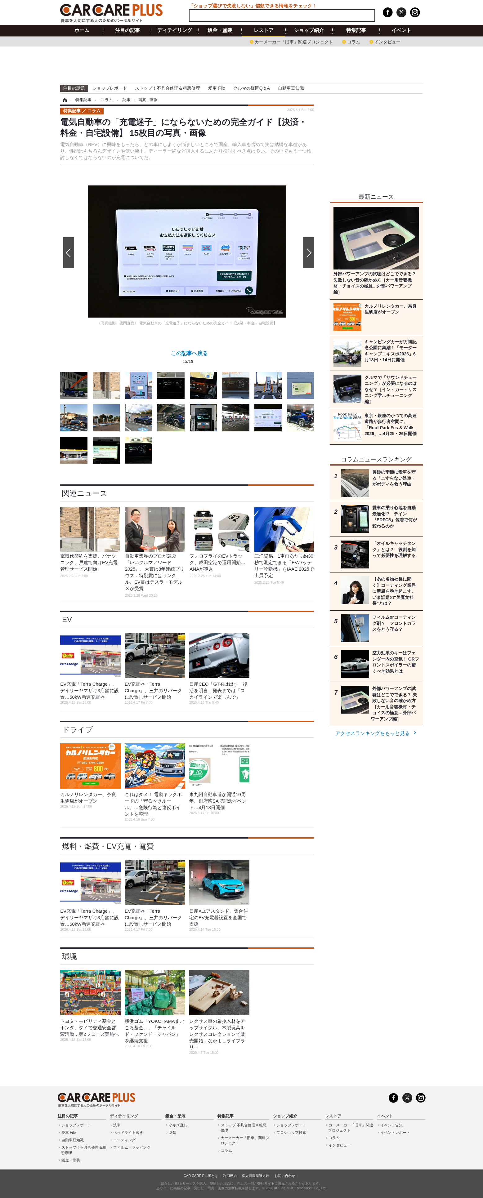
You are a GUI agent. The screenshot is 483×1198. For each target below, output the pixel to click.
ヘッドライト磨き (128, 1132)
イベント (401, 30)
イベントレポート (395, 1132)
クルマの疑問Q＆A (251, 88)
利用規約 (230, 1176)
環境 (69, 956)
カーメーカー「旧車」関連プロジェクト (294, 41)
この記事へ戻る (189, 358)
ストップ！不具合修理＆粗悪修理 (167, 88)
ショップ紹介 (309, 30)
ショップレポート (109, 88)
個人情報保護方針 (255, 1176)
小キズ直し (178, 1125)
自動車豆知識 (291, 88)
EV (67, 619)
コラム (353, 41)
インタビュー (387, 41)
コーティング (124, 1140)
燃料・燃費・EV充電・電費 (108, 846)
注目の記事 (127, 30)
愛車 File (216, 88)
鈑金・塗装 (220, 30)
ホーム (81, 30)
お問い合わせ (285, 1176)
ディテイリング (174, 30)
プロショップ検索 (291, 1132)
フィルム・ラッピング (131, 1147)
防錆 (172, 1132)
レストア (264, 30)
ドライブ (77, 729)
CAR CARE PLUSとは (201, 1176)
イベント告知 (391, 1125)
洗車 (117, 1125)
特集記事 (356, 30)
